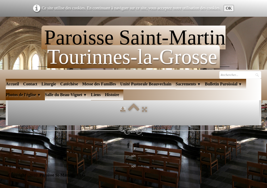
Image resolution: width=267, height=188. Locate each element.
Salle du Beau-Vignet (66, 94)
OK (229, 8)
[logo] (133, 45)
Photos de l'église (23, 94)
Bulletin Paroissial (223, 84)
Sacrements (188, 84)
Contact (30, 84)
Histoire (112, 94)
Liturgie (48, 84)
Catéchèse (69, 84)
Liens (96, 94)
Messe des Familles (99, 84)
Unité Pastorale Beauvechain (145, 84)
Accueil (12, 84)
